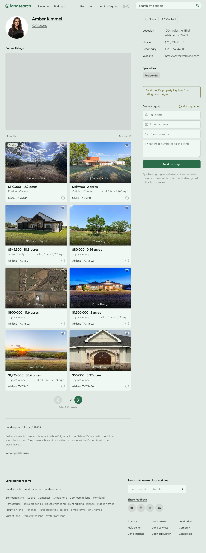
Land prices (186, 521)
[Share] (151, 19)
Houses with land (55, 503)
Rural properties (48, 509)
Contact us (185, 533)
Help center (134, 527)
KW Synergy (39, 25)
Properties (44, 6)
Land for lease (32, 489)
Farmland (99, 497)
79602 (37, 427)
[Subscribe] (182, 489)
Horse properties (32, 503)
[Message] (172, 148)
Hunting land (76, 503)
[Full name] (172, 115)
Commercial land (80, 497)
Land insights (136, 533)
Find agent (60, 6)
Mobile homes (105, 503)
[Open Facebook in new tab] (132, 508)
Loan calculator (161, 533)
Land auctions (52, 489)
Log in (102, 6)
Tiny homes (95, 509)
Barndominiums (14, 497)
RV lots (64, 509)
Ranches (31, 509)
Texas (27, 427)
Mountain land (14, 509)
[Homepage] (15, 5)
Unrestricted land (33, 515)
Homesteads (12, 503)
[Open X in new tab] (150, 508)
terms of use (178, 174)
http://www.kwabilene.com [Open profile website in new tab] (182, 55)
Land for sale (13, 489)
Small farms (78, 509)
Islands (90, 503)
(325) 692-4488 (174, 49)
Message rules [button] (189, 106)
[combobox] (169, 6)
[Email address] (172, 124)
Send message (171, 164)
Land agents (13, 427)
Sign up (113, 6)
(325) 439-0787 (174, 42)
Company (185, 527)
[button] (78, 400)
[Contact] (169, 19)
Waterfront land (55, 515)
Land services (160, 527)
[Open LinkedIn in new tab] (159, 508)
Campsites (44, 497)
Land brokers (160, 521)
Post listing (86, 6)
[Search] (197, 6)
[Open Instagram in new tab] (141, 508)
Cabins (31, 497)
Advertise (133, 521)
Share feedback (137, 499)
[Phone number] (172, 134)
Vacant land (12, 515)
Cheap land (60, 497)
